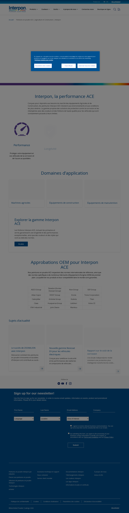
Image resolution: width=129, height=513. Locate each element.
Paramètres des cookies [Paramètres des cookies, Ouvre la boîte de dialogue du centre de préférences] (43, 66)
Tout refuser (69, 66)
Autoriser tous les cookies (87, 66)
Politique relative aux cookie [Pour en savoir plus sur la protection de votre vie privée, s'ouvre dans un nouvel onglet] (44, 60)
